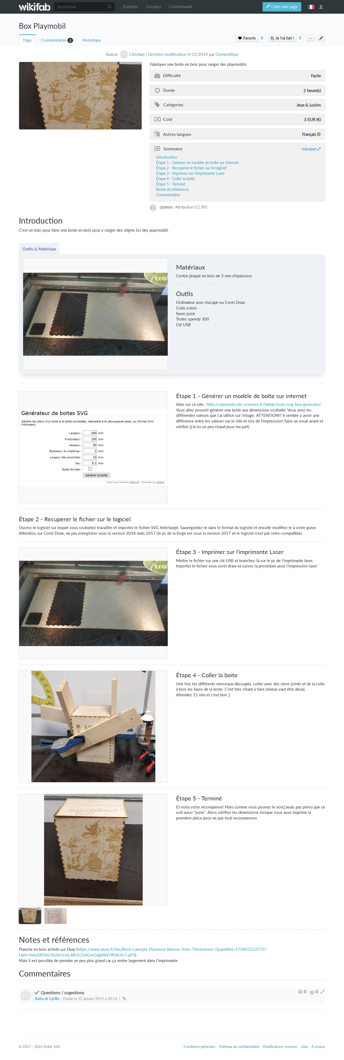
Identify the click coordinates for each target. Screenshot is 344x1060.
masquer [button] (309, 148)
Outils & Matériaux (39, 248)
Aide (304, 1046)
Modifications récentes (280, 1046)
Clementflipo (227, 54)
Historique (91, 40)
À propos (318, 1046)
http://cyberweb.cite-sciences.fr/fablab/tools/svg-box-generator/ (264, 404)
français (311, 6)
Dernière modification (167, 54)
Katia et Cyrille (47, 998)
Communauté (180, 6)
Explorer (130, 6)
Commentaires (54, 40)
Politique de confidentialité (239, 1046)
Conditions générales (200, 1046)
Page (27, 40)
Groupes (153, 6)
